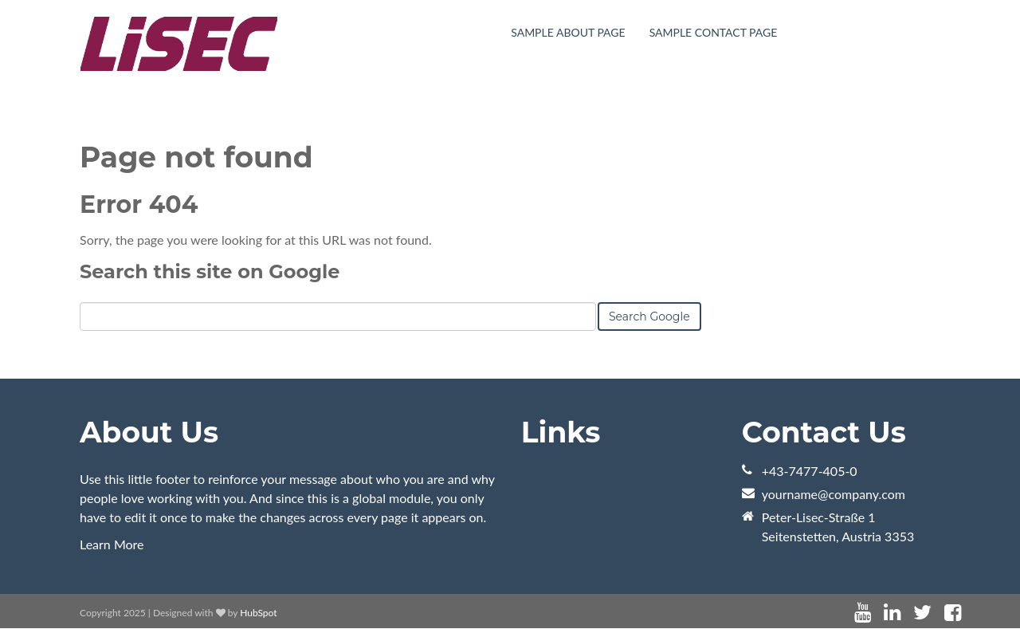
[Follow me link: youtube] (862, 613)
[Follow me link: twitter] (922, 613)
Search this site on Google (209, 271)
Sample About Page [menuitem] (568, 32)
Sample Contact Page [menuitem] (713, 32)
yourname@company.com (833, 493)
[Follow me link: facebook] (952, 613)
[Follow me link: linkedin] (892, 613)
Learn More (112, 544)
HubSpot (258, 613)
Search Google (649, 316)
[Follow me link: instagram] (973, 613)
